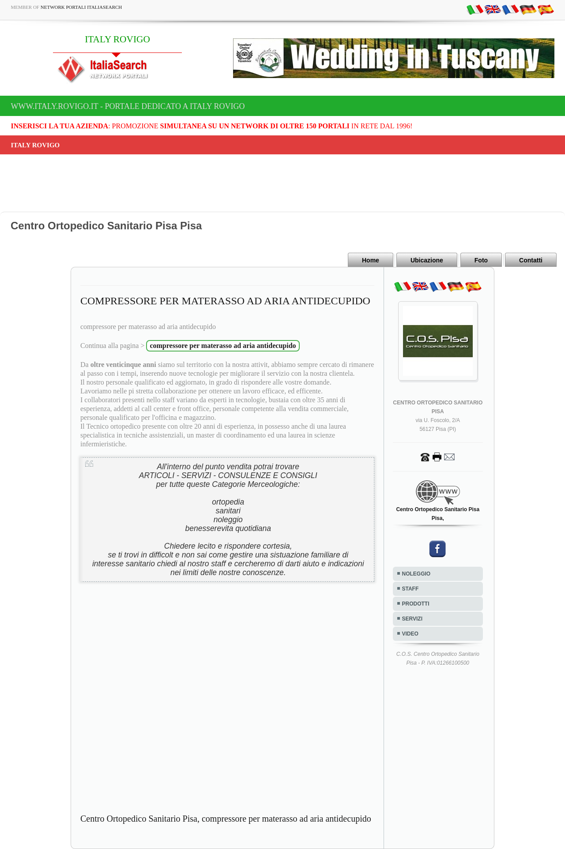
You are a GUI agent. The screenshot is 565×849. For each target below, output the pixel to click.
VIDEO (410, 634)
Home (370, 260)
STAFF (410, 589)
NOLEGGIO (416, 574)
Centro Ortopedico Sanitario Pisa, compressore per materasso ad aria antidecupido (225, 818)
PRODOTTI (415, 604)
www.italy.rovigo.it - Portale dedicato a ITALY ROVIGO (128, 106)
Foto (481, 260)
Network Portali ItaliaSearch (81, 7)
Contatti (530, 260)
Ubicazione (427, 260)
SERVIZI (412, 619)
